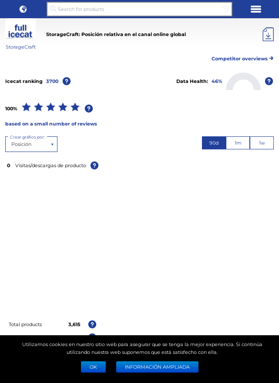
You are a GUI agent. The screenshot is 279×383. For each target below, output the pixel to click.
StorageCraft (21, 46)
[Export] (268, 34)
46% (217, 81)
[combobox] (12, 144)
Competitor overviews (243, 57)
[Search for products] (139, 9)
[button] (23, 9)
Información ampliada (157, 366)
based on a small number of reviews (51, 123)
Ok (93, 366)
